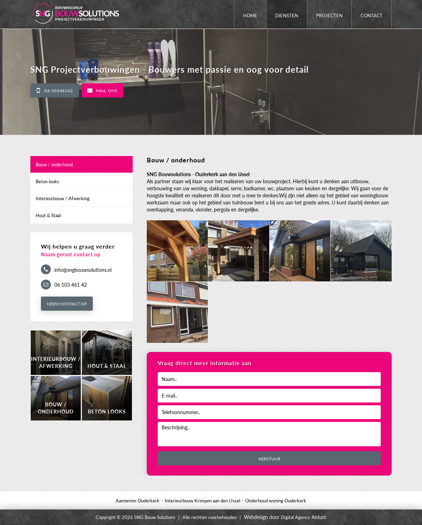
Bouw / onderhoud (54, 164)
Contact (371, 15)
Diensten (286, 15)
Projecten (329, 15)
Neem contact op (67, 303)
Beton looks (47, 181)
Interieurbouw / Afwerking (63, 198)
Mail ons (107, 90)
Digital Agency (295, 517)
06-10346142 (58, 90)
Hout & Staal (48, 215)
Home (250, 15)
